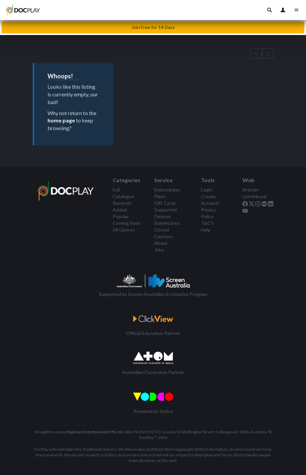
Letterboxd (254, 196)
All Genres (124, 229)
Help (206, 229)
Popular (121, 216)
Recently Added (122, 206)
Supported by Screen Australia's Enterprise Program (153, 294)
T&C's (207, 223)
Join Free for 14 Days (153, 27)
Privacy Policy (208, 213)
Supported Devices (165, 213)
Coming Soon (126, 223)
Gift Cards (165, 203)
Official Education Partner (153, 333)
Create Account (210, 199)
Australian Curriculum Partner (153, 372)
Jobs (159, 250)
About (161, 243)
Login (206, 189)
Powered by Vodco (153, 411)
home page (61, 120)
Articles (250, 189)
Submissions (167, 223)
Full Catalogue (123, 193)
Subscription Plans (167, 193)
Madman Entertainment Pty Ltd (94, 431)
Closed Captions (163, 233)
